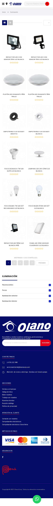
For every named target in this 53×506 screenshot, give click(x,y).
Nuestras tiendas (8, 400)
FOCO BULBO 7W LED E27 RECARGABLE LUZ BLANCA (14, 207)
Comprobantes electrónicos (11, 422)
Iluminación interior (9, 301)
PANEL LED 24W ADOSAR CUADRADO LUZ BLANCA (39, 244)
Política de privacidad (9, 406)
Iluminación (9, 276)
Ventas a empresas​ (9, 389)
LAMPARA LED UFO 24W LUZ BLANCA (39, 170)
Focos (4, 290)
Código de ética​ (7, 392)
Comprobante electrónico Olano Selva (15, 424)
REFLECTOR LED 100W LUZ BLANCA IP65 (14, 244)
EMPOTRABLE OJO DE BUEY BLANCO (39, 133)
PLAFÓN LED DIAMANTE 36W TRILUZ (39, 95)
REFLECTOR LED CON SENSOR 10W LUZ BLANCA (39, 58)
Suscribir (45, 343)
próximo (42, 263)
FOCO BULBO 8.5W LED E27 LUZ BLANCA (39, 207)
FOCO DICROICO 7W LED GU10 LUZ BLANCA (14, 170)
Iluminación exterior (9, 296)
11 (32, 263)
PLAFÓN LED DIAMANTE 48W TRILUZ (14, 95)
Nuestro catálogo (8, 403)
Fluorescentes (7, 285)
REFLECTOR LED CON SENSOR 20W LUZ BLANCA (14, 58)
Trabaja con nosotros (9, 397)
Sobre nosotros (7, 395)
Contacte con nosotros (9, 419)
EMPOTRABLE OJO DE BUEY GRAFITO (14, 133)
